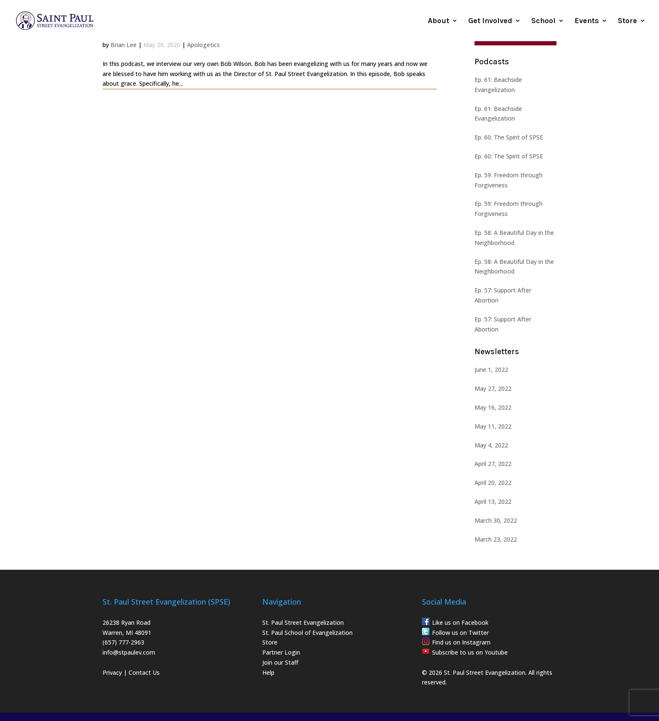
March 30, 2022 (495, 520)
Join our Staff (280, 662)
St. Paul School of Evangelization (307, 633)
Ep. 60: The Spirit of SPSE (508, 137)
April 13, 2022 (492, 501)
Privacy (112, 672)
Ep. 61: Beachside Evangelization (498, 85)
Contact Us (144, 672)
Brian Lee (124, 45)
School (543, 21)
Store (627, 21)
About (438, 21)
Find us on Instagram (461, 642)
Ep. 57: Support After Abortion (502, 295)
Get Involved (490, 21)
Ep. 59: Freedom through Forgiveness (508, 180)
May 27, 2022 (492, 388)
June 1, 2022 (491, 370)
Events (587, 21)
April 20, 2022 (492, 483)
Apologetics (203, 45)
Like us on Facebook (460, 622)
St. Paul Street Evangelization (303, 622)
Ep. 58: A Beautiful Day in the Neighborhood (514, 238)
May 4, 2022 (491, 445)
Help (268, 672)
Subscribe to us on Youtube (470, 652)
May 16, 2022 (492, 407)
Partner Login (281, 652)
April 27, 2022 (492, 464)
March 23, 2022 (495, 539)
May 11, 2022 (492, 426)
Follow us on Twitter (460, 633)
